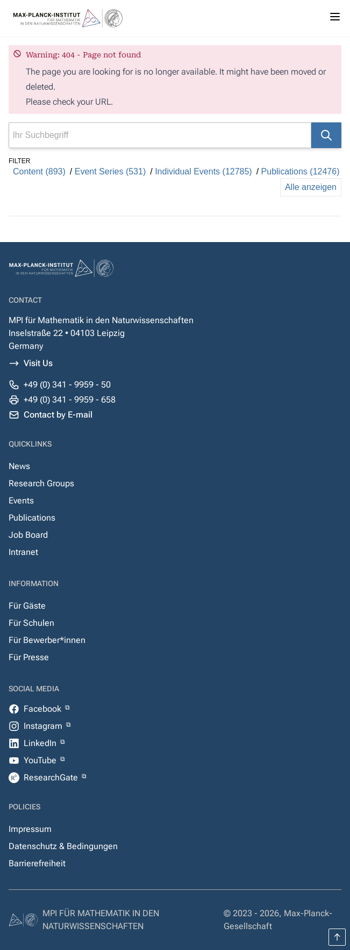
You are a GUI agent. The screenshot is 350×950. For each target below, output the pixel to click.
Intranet (23, 552)
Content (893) (39, 171)
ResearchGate (52, 777)
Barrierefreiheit (37, 863)
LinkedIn (41, 743)
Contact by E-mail (58, 415)
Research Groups (41, 483)
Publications (32, 518)
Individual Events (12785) (203, 171)
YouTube (41, 760)
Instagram (44, 726)
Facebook (43, 709)
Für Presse (29, 657)
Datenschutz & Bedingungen (63, 846)
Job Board (28, 535)
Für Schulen (31, 623)
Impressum (30, 829)
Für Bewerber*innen (47, 640)
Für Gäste (27, 606)
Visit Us (38, 363)
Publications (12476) (300, 171)
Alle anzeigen (311, 187)
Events (21, 500)
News (19, 466)
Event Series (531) (110, 171)
